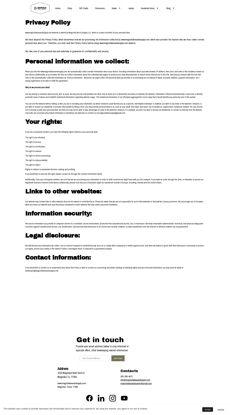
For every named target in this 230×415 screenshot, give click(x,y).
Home (57, 8)
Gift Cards (83, 8)
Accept (208, 409)
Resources (100, 8)
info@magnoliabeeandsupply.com (135, 380)
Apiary (131, 8)
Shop (70, 8)
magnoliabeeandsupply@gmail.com (136, 383)
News (114, 8)
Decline (221, 409)
